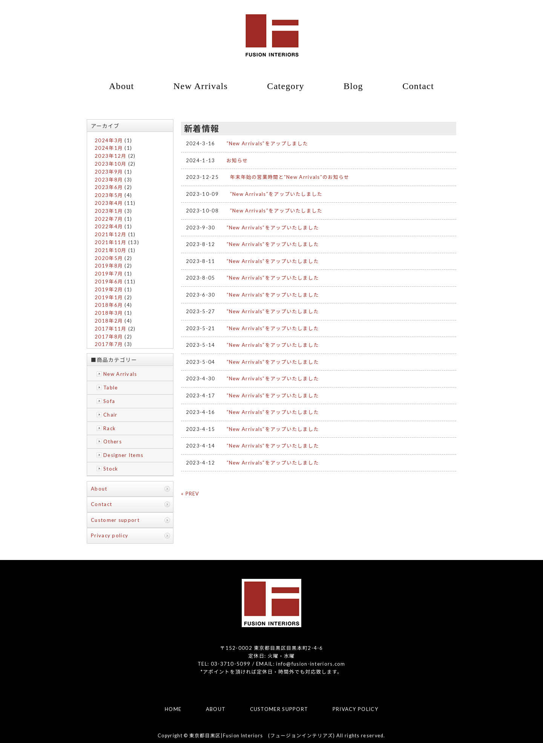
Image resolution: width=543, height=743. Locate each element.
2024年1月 (109, 148)
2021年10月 (110, 250)
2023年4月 (109, 203)
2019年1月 (109, 297)
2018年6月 (109, 305)
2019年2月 (109, 289)
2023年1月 (109, 211)
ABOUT (216, 709)
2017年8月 (109, 337)
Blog (353, 86)
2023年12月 (110, 156)
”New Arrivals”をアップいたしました (276, 194)
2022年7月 (109, 219)
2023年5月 (109, 195)
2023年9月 (109, 172)
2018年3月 (109, 313)
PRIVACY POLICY (355, 709)
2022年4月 (109, 226)
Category (285, 86)
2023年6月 (109, 187)
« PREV (190, 494)
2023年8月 (109, 180)
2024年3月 (109, 140)
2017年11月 (110, 329)
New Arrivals (200, 86)
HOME (173, 709)
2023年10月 (110, 164)
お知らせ (237, 160)
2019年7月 (109, 274)
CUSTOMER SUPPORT (279, 709)
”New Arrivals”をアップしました (267, 143)
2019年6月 (109, 281)
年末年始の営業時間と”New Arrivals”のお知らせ (289, 177)
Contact (418, 86)
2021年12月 (110, 234)
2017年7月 (109, 344)
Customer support (115, 520)
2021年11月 (110, 242)
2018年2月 (109, 321)
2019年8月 (109, 266)
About (121, 86)
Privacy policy (109, 535)
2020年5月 (109, 258)
